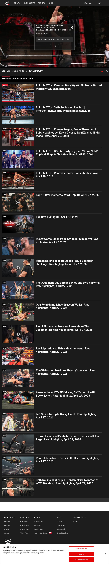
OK (54, 46)
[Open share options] (106, 71)
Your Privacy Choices (41, 533)
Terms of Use (38, 529)
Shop (51, 3)
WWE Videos (24, 525)
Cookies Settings (81, 548)
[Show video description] (102, 71)
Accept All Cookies (81, 559)
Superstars (29, 3)
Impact (6, 529)
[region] (54, 554)
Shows (17, 3)
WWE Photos (24, 529)
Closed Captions (62, 533)
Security (60, 521)
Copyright (37, 525)
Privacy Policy (38, 521)
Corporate (7, 521)
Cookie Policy (61, 529)
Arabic (75, 521)
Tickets (41, 3)
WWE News (24, 521)
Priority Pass (24, 533)
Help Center (61, 525)
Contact (6, 533)
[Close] (105, 553)
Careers (7, 525)
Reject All (81, 554)
